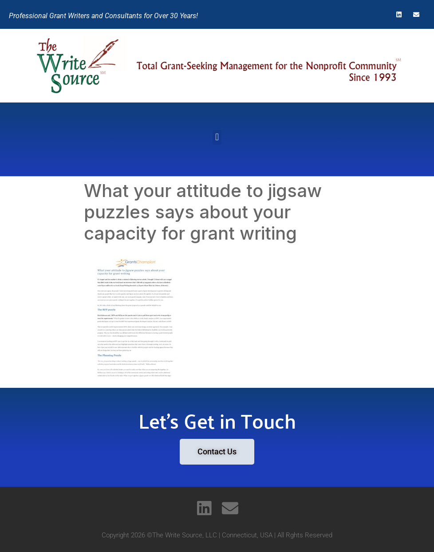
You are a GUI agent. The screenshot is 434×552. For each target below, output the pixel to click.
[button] (217, 137)
